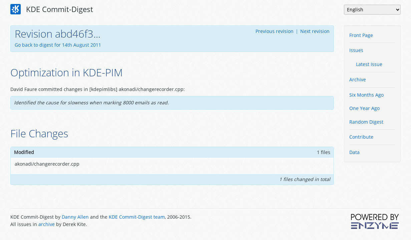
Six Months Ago (366, 95)
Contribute (361, 137)
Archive (357, 79)
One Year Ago (364, 108)
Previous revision (275, 31)
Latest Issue (369, 64)
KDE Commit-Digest (51, 9)
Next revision (315, 31)
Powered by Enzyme (375, 221)
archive (46, 224)
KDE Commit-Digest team (137, 217)
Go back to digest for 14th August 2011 (58, 45)
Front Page (361, 35)
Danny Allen (75, 217)
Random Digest (366, 122)
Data (354, 152)
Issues (356, 50)
